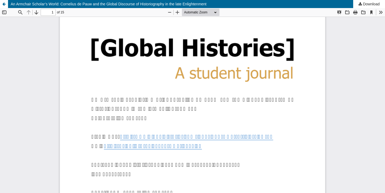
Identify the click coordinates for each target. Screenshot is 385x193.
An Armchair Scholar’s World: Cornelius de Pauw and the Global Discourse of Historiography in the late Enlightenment (108, 4)
